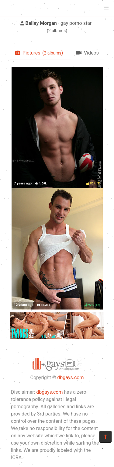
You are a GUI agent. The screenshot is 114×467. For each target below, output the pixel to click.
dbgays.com (70, 377)
